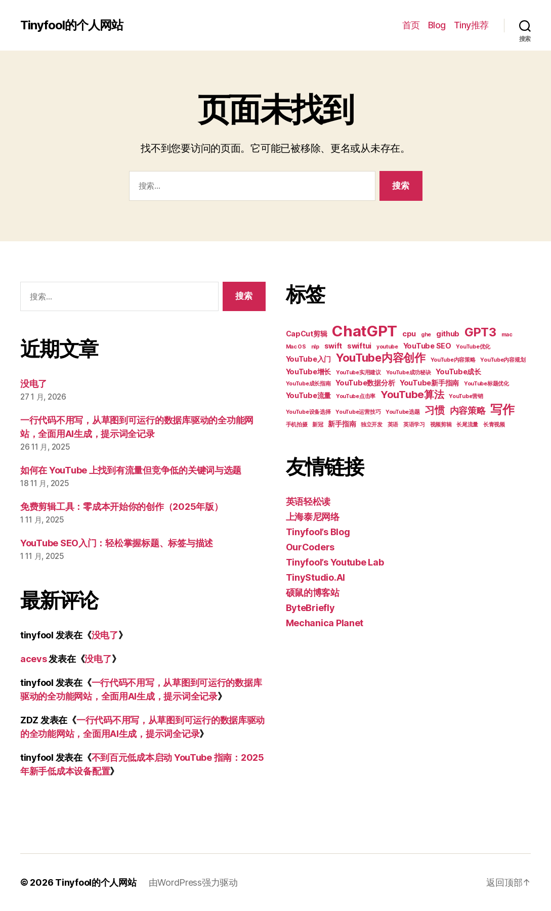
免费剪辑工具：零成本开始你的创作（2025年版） (121, 506)
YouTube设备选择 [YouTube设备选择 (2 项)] (308, 412)
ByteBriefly (310, 607)
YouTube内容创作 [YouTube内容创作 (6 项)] (381, 357)
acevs (33, 659)
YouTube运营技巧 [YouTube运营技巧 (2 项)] (357, 412)
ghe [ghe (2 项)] (426, 334)
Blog (437, 25)
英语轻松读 (308, 501)
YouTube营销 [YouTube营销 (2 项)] (466, 396)
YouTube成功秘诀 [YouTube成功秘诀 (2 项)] (408, 372)
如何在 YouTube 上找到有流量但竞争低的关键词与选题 (130, 470)
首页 (411, 25)
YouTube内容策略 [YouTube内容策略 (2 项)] (453, 360)
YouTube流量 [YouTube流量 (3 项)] (308, 395)
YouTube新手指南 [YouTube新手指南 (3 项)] (429, 382)
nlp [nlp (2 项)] (315, 346)
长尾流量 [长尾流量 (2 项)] (467, 424)
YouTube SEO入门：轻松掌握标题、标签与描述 (116, 543)
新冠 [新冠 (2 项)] (317, 424)
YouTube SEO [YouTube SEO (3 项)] (427, 345)
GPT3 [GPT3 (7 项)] (480, 332)
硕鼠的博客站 (313, 592)
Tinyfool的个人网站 (71, 25)
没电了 (33, 383)
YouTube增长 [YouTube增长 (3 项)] (308, 371)
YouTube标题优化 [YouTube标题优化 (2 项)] (486, 383)
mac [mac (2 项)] (507, 334)
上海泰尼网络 (313, 516)
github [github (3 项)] (447, 333)
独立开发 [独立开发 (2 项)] (372, 424)
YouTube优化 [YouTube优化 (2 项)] (473, 346)
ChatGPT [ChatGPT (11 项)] (364, 331)
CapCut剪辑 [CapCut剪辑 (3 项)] (306, 333)
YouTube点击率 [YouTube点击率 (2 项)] (355, 396)
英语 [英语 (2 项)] (393, 424)
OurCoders (310, 547)
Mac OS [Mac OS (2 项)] (296, 346)
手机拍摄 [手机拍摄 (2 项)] (297, 424)
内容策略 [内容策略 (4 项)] (468, 410)
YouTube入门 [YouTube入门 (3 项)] (308, 359)
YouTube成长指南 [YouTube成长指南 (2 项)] (308, 383)
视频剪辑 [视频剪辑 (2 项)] (441, 424)
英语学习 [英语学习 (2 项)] (414, 424)
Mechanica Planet (325, 623)
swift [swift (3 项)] (333, 345)
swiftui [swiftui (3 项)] (359, 345)
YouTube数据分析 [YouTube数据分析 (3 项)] (365, 382)
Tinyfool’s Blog (318, 532)
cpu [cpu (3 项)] (409, 333)
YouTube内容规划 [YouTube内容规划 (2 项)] (502, 360)
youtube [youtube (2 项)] (387, 346)
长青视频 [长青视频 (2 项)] (494, 424)
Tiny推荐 (471, 25)
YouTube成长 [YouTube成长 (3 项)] (458, 371)
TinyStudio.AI (316, 577)
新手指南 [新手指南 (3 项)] (342, 423)
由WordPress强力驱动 (193, 882)
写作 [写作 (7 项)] (502, 409)
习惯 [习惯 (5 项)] (434, 410)
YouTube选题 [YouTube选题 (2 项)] (403, 412)
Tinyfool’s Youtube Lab (335, 562)
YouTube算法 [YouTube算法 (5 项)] (412, 394)
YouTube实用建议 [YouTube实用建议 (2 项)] (358, 372)
